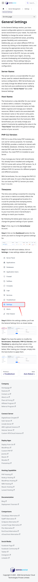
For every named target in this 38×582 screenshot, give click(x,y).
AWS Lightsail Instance (11, 427)
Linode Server (7, 424)
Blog (4, 501)
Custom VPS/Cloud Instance (12, 433)
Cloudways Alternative (10, 516)
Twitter (5, 552)
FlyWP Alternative (9, 519)
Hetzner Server (8, 430)
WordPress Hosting (9, 481)
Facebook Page (8, 546)
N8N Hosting (7, 484)
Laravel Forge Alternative (11, 525)
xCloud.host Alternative (11, 534)
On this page (7, 17)
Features (6, 391)
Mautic (5, 457)
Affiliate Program (9, 403)
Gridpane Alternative (10, 522)
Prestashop (6, 463)
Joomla (5, 454)
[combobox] (30, 3)
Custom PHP (7, 451)
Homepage (6, 388)
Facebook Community (10, 549)
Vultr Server (7, 421)
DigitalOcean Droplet (10, 418)
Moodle (5, 460)
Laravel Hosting (8, 490)
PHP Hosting (7, 474)
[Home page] (3, 8)
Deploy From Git (8, 444)
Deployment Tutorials (10, 504)
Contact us (6, 394)
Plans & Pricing (8, 400)
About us (6, 397)
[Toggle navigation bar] (3, 2)
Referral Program (9, 406)
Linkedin (5, 558)
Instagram (6, 555)
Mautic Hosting (8, 487)
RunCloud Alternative (10, 531)
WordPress (6, 448)
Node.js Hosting (8, 477)
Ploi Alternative (8, 528)
